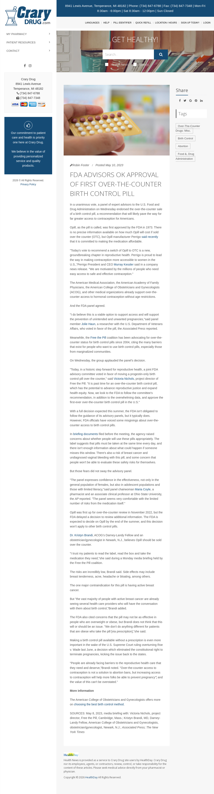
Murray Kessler (123, 264)
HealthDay (91, 777)
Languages (92, 22)
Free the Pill (98, 337)
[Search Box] (128, 54)
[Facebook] (25, 65)
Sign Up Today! (190, 22)
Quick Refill (143, 22)
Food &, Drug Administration (185, 156)
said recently (150, 236)
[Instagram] (30, 65)
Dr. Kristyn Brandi (81, 535)
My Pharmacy (16, 34)
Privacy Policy (28, 184)
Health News (117, 64)
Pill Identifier (122, 22)
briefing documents (85, 434)
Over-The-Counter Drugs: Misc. (188, 128)
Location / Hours (166, 22)
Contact (12, 50)
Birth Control (185, 138)
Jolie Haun (88, 324)
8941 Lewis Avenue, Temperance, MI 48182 (95, 6)
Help (106, 22)
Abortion (183, 146)
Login (206, 22)
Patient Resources (21, 42)
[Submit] (161, 54)
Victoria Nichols (124, 378)
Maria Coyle (143, 489)
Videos (141, 64)
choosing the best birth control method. (99, 704)
